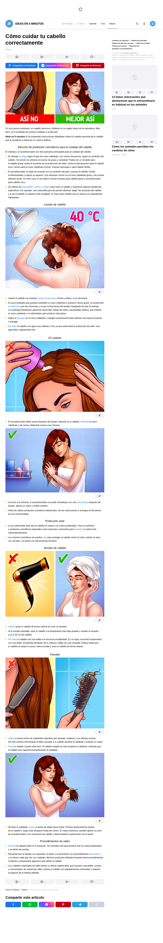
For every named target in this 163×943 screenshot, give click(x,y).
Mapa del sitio (135, 46)
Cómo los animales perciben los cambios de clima (132, 148)
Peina (11, 746)
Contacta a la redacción (120, 40)
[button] (117, 92)
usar (45, 537)
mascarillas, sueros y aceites (36, 187)
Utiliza (11, 738)
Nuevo (81, 24)
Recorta (12, 846)
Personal (67, 24)
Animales (116, 155)
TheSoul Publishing (129, 53)
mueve (32, 827)
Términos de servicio (119, 46)
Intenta (11, 626)
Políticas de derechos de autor (123, 43)
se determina (14, 306)
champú (21, 318)
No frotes (12, 639)
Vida (114, 109)
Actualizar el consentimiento (122, 48)
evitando (84, 422)
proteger (78, 529)
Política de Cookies (143, 43)
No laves (12, 326)
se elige (22, 156)
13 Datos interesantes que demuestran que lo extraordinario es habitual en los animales (133, 100)
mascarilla (82, 502)
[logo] (24, 24)
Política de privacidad (139, 40)
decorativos (94, 854)
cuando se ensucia (46, 298)
